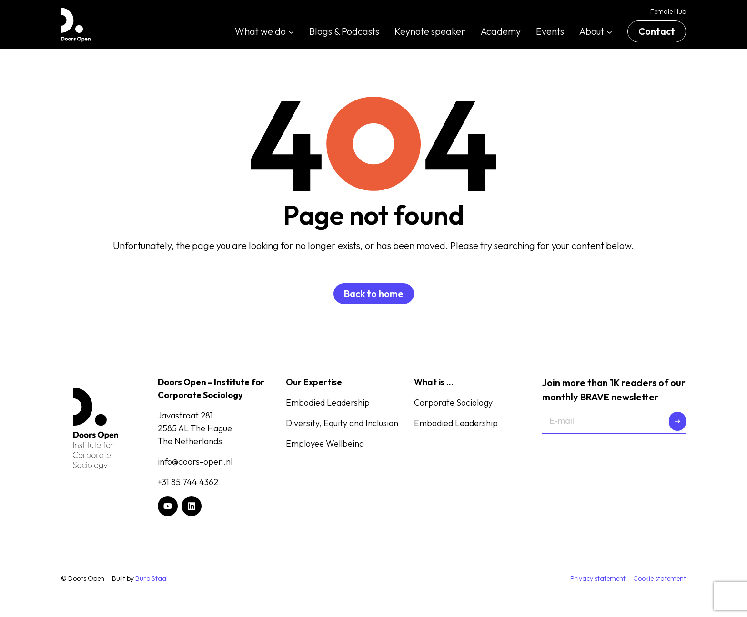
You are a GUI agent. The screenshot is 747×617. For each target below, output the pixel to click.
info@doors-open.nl (195, 461)
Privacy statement (598, 578)
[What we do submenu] (291, 31)
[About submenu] (609, 31)
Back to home (374, 293)
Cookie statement (659, 578)
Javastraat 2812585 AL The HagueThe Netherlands (195, 428)
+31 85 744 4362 (188, 482)
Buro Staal (151, 578)
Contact (656, 31)
